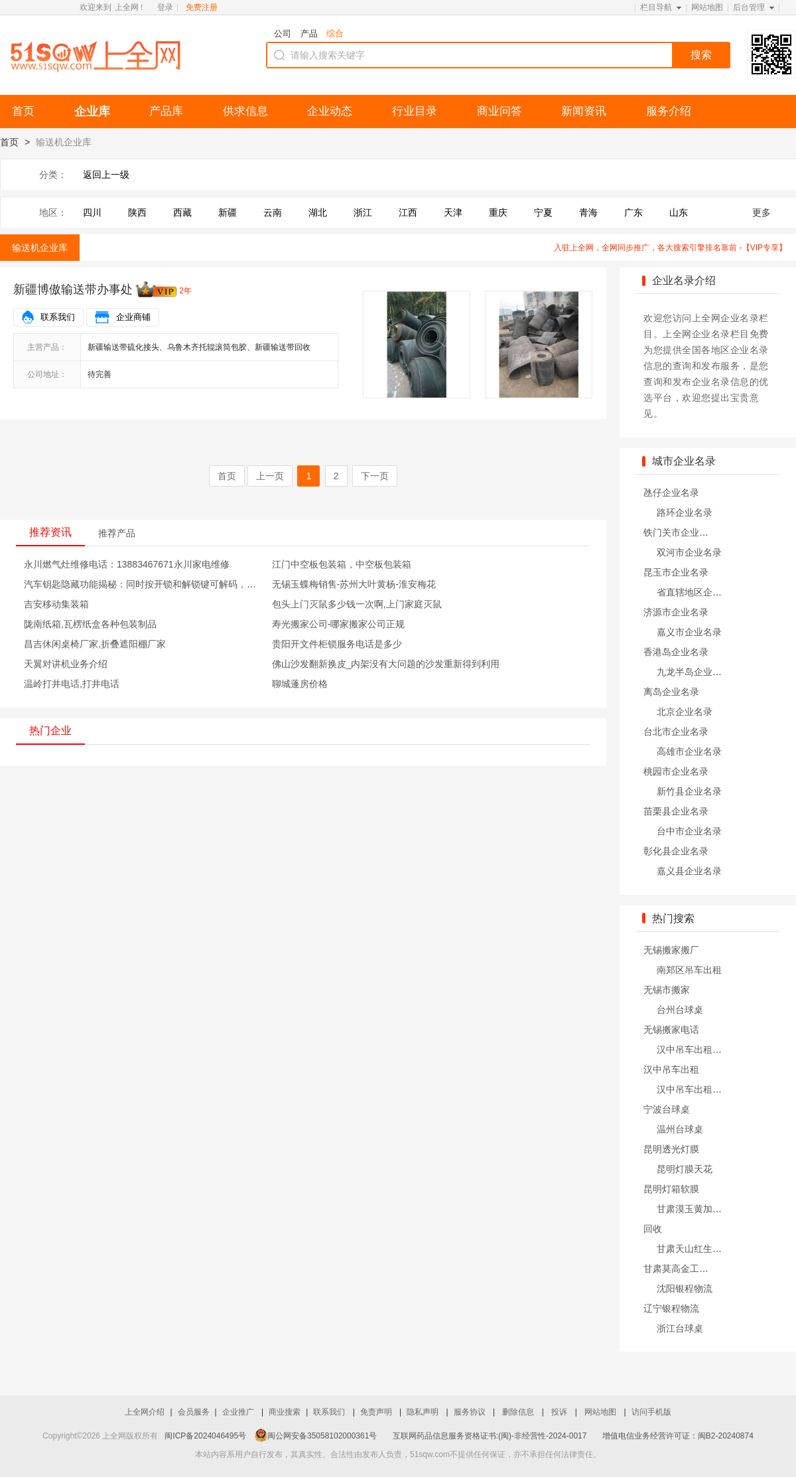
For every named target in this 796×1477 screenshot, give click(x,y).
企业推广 (239, 1412)
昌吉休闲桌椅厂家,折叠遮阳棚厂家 (95, 644)
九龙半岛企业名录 (694, 671)
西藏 (182, 212)
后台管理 (749, 7)
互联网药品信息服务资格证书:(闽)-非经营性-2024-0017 (490, 1435)
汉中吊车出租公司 (694, 1089)
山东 (678, 212)
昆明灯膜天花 (684, 1169)
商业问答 (499, 111)
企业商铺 (133, 317)
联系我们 (57, 317)
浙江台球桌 (680, 1328)
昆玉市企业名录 (675, 572)
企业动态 (329, 111)
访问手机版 (651, 1412)
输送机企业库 (40, 247)
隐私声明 (423, 1412)
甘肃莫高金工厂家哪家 (689, 1268)
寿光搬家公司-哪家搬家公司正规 (338, 624)
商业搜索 (284, 1412)
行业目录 (414, 111)
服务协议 (471, 1412)
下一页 (375, 476)
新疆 (227, 212)
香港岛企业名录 (675, 652)
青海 (588, 212)
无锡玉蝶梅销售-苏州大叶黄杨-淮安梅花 (354, 584)
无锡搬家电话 (671, 1029)
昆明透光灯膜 (671, 1149)
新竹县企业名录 (689, 791)
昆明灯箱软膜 (671, 1189)
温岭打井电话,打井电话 (71, 683)
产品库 (166, 111)
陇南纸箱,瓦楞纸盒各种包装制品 (90, 624)
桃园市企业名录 (675, 771)
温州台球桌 (680, 1129)
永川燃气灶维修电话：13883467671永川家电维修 (127, 564)
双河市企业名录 (689, 552)
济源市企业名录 (675, 612)
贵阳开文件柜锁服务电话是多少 (337, 644)
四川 (92, 212)
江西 (408, 212)
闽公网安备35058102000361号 (316, 1435)
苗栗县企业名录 (675, 811)
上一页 (270, 476)
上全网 (127, 7)
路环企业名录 (684, 512)
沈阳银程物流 (684, 1288)
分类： (53, 174)
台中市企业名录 (689, 831)
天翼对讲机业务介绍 (65, 664)
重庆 (498, 212)
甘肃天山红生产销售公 (703, 1248)
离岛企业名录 (671, 691)
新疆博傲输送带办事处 (73, 289)
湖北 (317, 212)
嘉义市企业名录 (689, 632)
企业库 (92, 111)
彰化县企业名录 (675, 851)
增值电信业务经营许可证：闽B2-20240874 (678, 1435)
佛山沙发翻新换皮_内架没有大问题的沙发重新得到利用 (386, 664)
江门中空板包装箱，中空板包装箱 (341, 564)
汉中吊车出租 (671, 1069)
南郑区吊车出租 (689, 970)
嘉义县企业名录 (689, 871)
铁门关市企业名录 (680, 532)
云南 (272, 212)
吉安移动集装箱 (56, 604)
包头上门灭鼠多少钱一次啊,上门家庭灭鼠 (357, 604)
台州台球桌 (680, 1009)
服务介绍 (668, 111)
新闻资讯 (583, 111)
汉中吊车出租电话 (694, 1049)
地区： (53, 212)
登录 (165, 7)
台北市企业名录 (675, 731)
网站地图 (707, 7)
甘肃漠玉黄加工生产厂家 (708, 1209)
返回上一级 (106, 174)
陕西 (137, 212)
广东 (633, 212)
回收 (652, 1228)
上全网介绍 (145, 1412)
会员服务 (194, 1412)
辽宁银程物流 (671, 1308)
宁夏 (543, 212)
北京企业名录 (684, 711)
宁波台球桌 (666, 1109)
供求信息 (245, 111)
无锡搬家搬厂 (671, 950)
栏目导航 (656, 7)
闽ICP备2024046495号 (205, 1435)
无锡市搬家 (666, 989)
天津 (453, 212)
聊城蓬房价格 (300, 683)
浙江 (363, 212)
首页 (23, 111)
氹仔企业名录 (671, 492)
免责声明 (377, 1412)
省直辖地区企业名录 (698, 592)
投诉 (560, 1412)
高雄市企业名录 (689, 751)
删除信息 (519, 1412)
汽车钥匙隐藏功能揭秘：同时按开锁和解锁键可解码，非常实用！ (158, 584)
